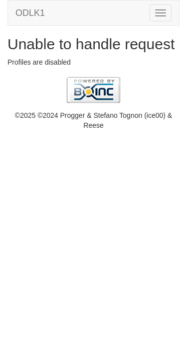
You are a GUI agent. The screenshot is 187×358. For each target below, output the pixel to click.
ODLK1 (30, 13)
